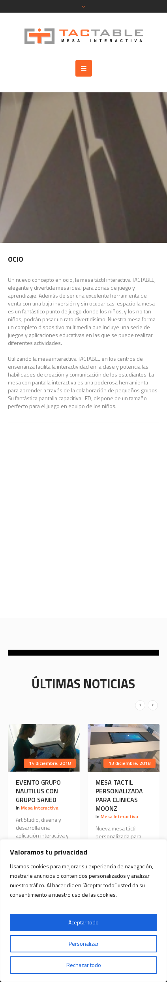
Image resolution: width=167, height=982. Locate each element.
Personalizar (84, 943)
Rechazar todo (83, 965)
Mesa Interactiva (39, 807)
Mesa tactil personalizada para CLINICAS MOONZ (119, 795)
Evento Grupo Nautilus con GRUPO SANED (38, 791)
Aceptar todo (83, 922)
